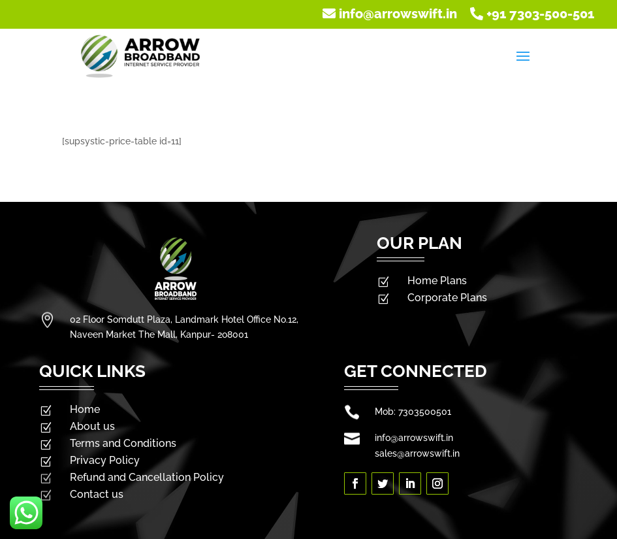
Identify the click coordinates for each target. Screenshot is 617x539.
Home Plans (437, 280)
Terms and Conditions (123, 443)
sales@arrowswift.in (417, 453)
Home (85, 409)
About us (92, 426)
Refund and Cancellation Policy (147, 477)
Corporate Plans (447, 297)
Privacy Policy (105, 460)
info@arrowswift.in (391, 14)
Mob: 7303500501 (413, 411)
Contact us (96, 494)
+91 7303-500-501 (532, 14)
